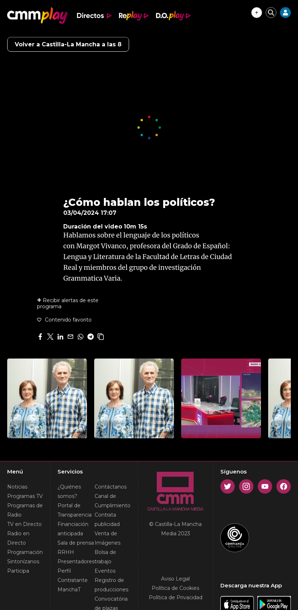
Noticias (17, 487)
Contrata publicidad (107, 519)
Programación (25, 552)
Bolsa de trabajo (105, 557)
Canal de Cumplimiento (112, 501)
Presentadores (76, 561)
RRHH (66, 552)
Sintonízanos (23, 561)
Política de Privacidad (175, 597)
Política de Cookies (175, 588)
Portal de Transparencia (75, 510)
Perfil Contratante (73, 575)
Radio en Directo (18, 538)
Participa (18, 571)
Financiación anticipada (73, 529)
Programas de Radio (25, 510)
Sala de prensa (76, 543)
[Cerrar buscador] (271, 12)
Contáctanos (111, 487)
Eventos (105, 571)
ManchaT (69, 589)
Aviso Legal (175, 579)
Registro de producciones (111, 585)
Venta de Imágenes (107, 538)
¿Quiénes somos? (69, 491)
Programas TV (25, 496)
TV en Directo (24, 524)
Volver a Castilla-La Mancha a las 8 (68, 44)
